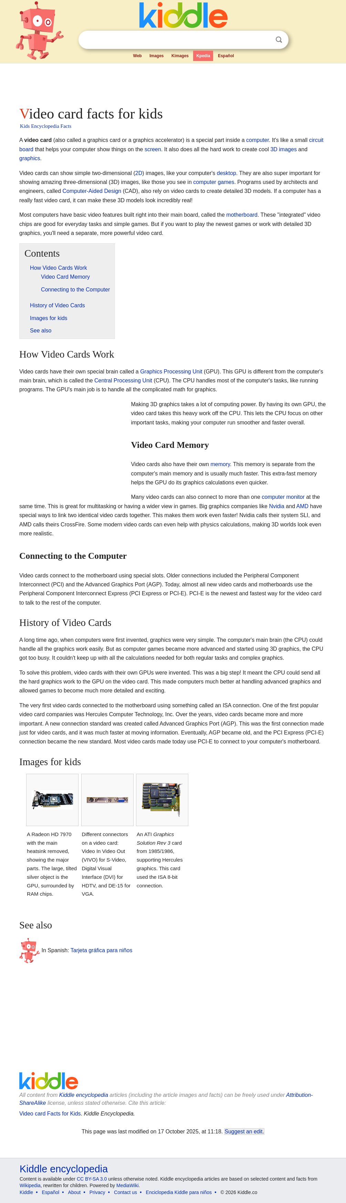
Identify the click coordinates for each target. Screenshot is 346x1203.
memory (220, 464)
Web (137, 55)
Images (156, 55)
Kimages (180, 55)
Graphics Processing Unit (171, 371)
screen (153, 149)
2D (138, 173)
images (288, 149)
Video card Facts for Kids (50, 1114)
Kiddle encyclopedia (83, 1095)
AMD (302, 506)
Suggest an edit (244, 1131)
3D (273, 149)
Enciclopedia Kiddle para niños (179, 1192)
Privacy (97, 1192)
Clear (265, 40)
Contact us (125, 1192)
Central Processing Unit (123, 380)
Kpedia (203, 55)
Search (279, 40)
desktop (226, 173)
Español (226, 55)
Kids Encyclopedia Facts (45, 126)
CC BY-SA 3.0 (92, 1179)
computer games (213, 182)
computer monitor (283, 497)
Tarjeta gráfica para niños (102, 950)
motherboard (242, 215)
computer (257, 140)
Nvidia (276, 506)
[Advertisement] (172, 83)
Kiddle (26, 1192)
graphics (29, 158)
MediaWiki (127, 1185)
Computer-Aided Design (92, 191)
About (74, 1192)
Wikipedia (30, 1185)
